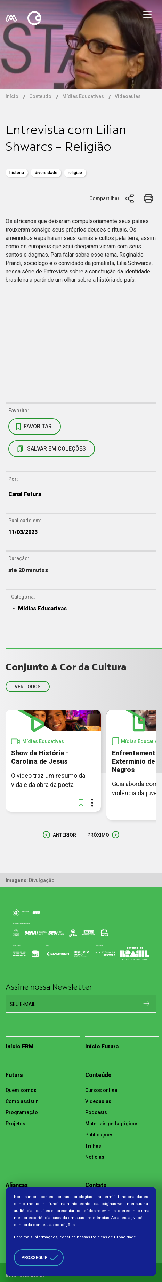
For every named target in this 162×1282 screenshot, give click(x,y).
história (16, 172)
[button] (81, 802)
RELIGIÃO (75, 172)
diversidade (46, 172)
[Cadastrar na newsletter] (146, 1003)
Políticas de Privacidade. (114, 1237)
